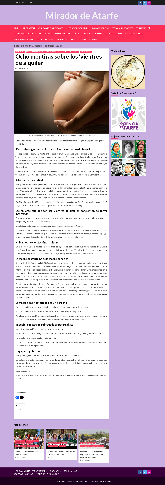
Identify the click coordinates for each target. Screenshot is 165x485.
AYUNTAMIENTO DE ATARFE (50, 28)
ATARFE (17, 28)
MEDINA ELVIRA (45, 34)
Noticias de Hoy (62, 52)
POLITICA (63, 446)
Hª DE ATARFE (29, 28)
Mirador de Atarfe (82, 15)
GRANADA (29, 474)
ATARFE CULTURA (114, 34)
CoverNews (94, 481)
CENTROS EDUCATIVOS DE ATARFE (88, 34)
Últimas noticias (74, 52)
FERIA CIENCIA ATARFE (23, 39)
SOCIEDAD (18, 474)
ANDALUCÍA (52, 443)
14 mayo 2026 (21, 457)
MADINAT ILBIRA (62, 34)
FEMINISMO (141, 28)
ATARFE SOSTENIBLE (134, 34)
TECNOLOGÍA (53, 474)
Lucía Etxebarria (22, 371)
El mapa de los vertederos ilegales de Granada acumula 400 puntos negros (92, 454)
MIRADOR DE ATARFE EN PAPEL (83, 39)
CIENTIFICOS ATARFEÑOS (25, 34)
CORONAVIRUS (70, 471)
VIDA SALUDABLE (86, 52)
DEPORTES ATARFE (44, 39)
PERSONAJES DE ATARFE (122, 28)
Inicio (30, 3)
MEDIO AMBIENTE (50, 52)
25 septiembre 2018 (23, 68)
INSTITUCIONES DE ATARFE (77, 28)
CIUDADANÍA (61, 39)
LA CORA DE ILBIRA (100, 28)
